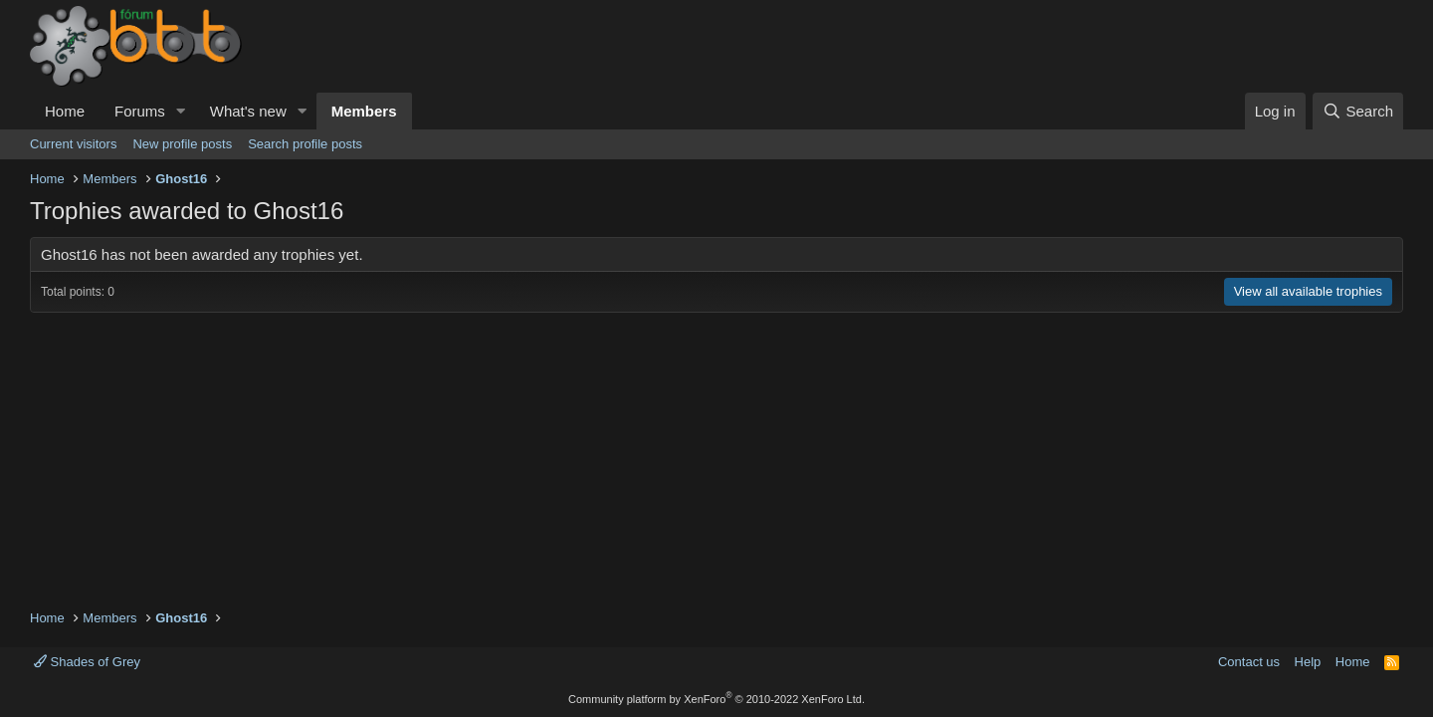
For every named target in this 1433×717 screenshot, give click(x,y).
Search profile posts (305, 143)
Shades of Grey (87, 661)
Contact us (1249, 661)
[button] (181, 111)
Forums (139, 111)
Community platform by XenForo (716, 699)
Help (1308, 661)
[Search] (1358, 111)
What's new (248, 111)
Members (364, 111)
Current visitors (73, 143)
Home (65, 111)
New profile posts (182, 143)
